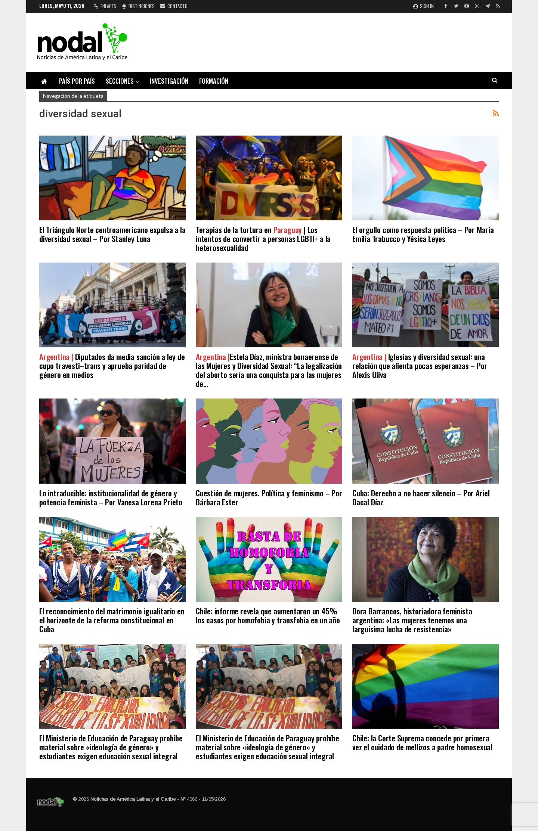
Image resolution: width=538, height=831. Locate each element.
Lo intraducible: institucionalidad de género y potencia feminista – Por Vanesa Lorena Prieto (110, 497)
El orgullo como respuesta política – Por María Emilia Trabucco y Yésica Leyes (423, 234)
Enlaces (105, 6)
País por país (77, 81)
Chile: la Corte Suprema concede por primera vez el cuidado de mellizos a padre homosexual (422, 742)
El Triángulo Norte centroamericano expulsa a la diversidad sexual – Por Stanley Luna (112, 234)
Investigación (169, 81)
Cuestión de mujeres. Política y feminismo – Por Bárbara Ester (269, 497)
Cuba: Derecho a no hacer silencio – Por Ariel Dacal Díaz (421, 497)
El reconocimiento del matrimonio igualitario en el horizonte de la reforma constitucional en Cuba (112, 620)
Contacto (174, 6)
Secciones (120, 81)
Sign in (423, 6)
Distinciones (138, 6)
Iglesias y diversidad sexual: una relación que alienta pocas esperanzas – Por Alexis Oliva (419, 365)
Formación (213, 81)
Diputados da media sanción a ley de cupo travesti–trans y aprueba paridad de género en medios (112, 365)
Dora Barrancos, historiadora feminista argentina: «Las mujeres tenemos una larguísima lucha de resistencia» (412, 620)
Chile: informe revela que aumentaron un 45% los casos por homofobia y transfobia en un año (268, 615)
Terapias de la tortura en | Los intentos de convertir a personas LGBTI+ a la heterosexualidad (263, 238)
